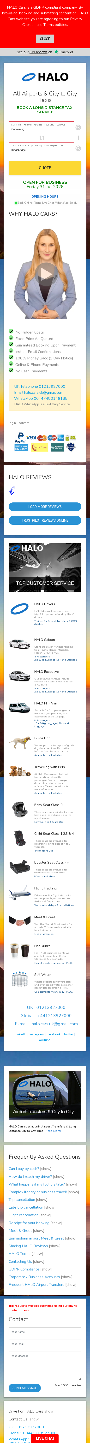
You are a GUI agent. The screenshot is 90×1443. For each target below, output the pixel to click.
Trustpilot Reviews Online (45, 520)
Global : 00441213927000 (33, 1376)
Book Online (23, 203)
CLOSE (45, 39)
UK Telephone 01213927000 (39, 386)
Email (73, 203)
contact (24, 423)
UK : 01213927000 (26, 1370)
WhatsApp (61, 203)
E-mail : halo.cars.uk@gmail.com (35, 1393)
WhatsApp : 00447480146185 (26, 1384)
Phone (37, 203)
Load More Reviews (44, 507)
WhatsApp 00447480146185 (40, 398)
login (12, 423)
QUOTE (45, 168)
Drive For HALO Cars (33, 1429)
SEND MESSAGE (24, 1331)
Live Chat (48, 203)
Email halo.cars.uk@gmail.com (38, 392)
